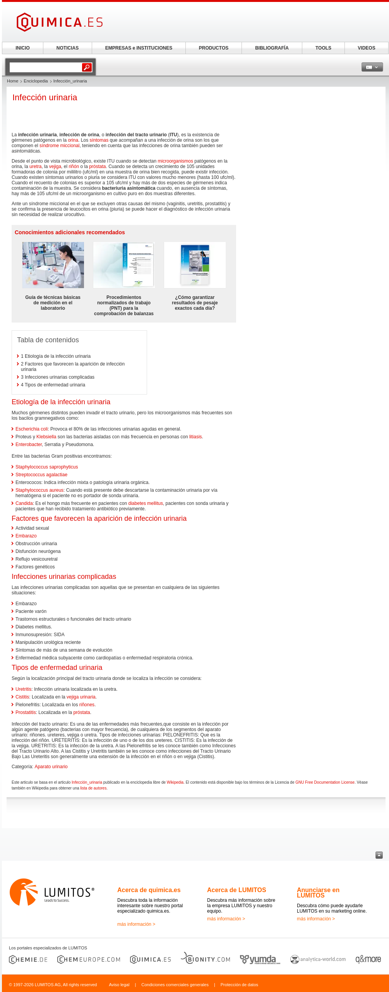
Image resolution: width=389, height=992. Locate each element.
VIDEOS (366, 48)
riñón (74, 166)
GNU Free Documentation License (325, 782)
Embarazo (26, 536)
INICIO (22, 48)
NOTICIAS (68, 48)
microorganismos (175, 161)
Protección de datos (239, 984)
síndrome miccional (59, 145)
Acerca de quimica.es (149, 890)
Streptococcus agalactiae (41, 474)
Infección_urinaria (87, 782)
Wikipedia (175, 782)
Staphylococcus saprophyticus (46, 467)
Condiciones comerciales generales (175, 984)
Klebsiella (46, 436)
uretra (35, 166)
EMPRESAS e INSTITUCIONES (138, 48)
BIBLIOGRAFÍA (272, 48)
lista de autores (93, 788)
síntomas (98, 140)
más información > (136, 924)
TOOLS (323, 48)
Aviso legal (119, 984)
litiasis (195, 436)
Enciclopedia (36, 81)
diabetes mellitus (146, 503)
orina (73, 140)
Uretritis (23, 689)
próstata (97, 166)
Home (12, 81)
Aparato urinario (50, 766)
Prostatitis (25, 712)
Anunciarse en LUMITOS (318, 893)
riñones (86, 704)
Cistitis (22, 697)
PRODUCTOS (213, 48)
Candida (24, 503)
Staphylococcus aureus (39, 490)
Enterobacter (28, 444)
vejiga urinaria (81, 697)
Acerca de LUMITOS (236, 890)
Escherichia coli (31, 429)
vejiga (55, 166)
